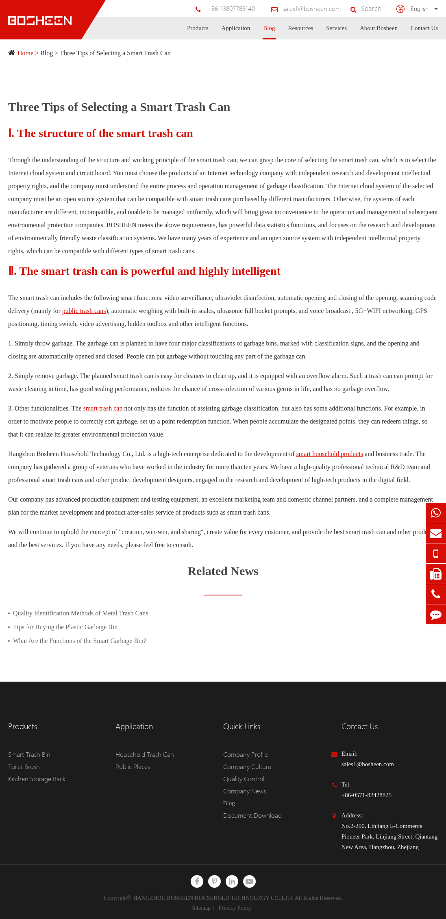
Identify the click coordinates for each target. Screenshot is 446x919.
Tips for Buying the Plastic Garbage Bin (65, 627)
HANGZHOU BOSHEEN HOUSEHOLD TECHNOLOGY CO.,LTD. (213, 898)
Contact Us (424, 32)
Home (25, 53)
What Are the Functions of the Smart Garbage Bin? (79, 640)
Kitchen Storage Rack (35, 779)
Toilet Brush (23, 766)
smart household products (329, 453)
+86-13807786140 (241, 8)
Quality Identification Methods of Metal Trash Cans (80, 613)
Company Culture (245, 766)
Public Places (131, 766)
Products (198, 32)
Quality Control (242, 779)
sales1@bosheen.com (318, 8)
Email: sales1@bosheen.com (368, 758)
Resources (300, 32)
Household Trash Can (141, 754)
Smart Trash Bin (28, 754)
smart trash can (103, 408)
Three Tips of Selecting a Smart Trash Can (115, 53)
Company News (242, 791)
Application (236, 32)
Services (336, 32)
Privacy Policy (235, 908)
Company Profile (244, 754)
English (420, 8)
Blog (269, 32)
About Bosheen (379, 32)
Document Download (249, 815)
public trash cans (84, 310)
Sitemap (201, 908)
